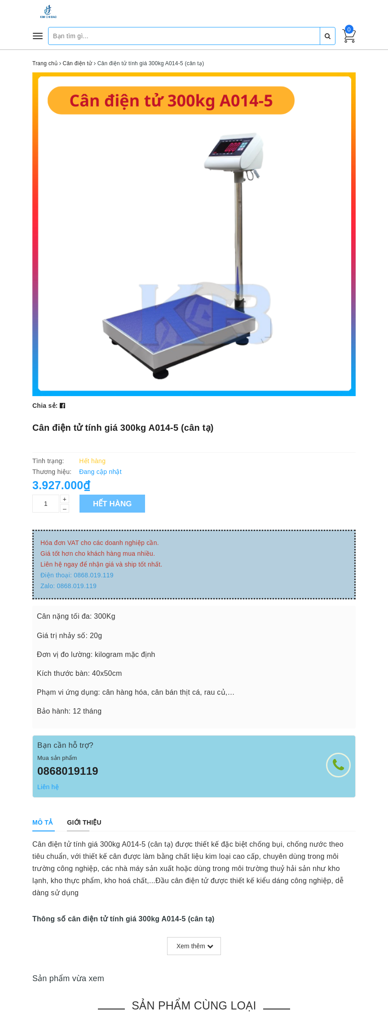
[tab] (42, 822)
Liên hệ (48, 786)
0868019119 (67, 771)
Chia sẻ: (45, 405)
